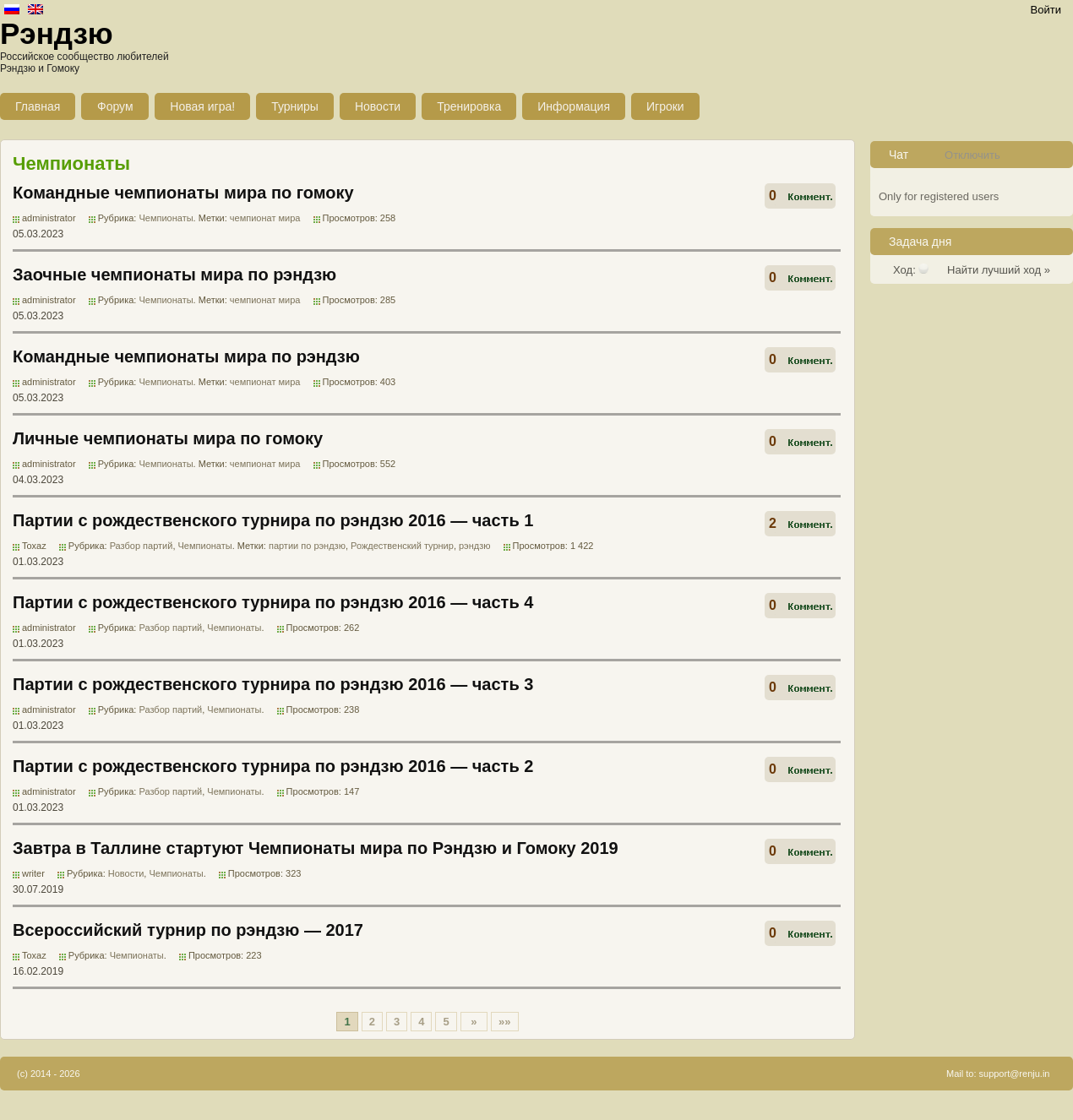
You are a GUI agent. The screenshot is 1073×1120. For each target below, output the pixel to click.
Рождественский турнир (402, 546)
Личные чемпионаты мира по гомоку (168, 438)
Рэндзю (56, 33)
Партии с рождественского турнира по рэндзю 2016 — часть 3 (273, 684)
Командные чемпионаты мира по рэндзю (186, 356)
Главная (37, 106)
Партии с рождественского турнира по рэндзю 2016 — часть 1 (273, 520)
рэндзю (475, 546)
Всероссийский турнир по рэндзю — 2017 (188, 930)
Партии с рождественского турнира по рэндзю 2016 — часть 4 (273, 602)
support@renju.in (1014, 1073)
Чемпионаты (166, 218)
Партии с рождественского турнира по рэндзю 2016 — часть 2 (273, 766)
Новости (377, 106)
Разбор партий (141, 546)
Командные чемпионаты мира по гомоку (183, 192)
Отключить (972, 155)
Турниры (295, 106)
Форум (115, 106)
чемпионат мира (265, 218)
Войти (1046, 9)
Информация (573, 106)
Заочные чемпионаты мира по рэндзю (174, 274)
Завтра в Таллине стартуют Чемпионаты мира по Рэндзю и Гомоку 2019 (315, 848)
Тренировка (469, 106)
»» (504, 1021)
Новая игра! (202, 106)
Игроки (665, 106)
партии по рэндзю (307, 546)
